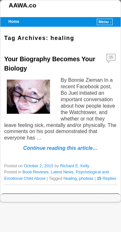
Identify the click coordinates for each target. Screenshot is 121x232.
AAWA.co (22, 5)
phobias (86, 178)
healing (70, 178)
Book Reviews (36, 171)
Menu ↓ (105, 22)
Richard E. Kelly (74, 165)
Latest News (62, 171)
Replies (106, 178)
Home (13, 21)
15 (111, 57)
